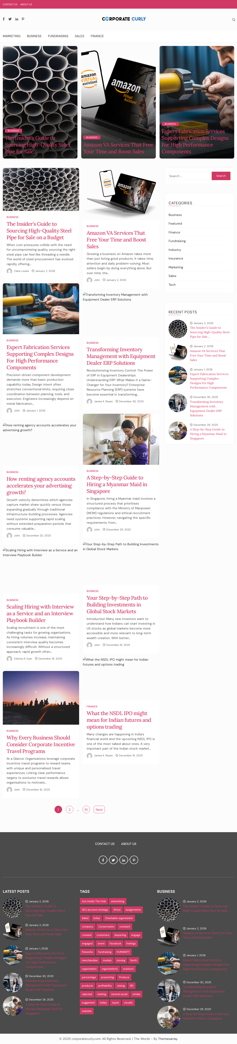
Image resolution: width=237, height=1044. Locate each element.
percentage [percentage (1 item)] (89, 977)
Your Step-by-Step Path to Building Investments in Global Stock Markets (117, 604)
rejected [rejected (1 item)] (87, 994)
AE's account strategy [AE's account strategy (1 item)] (95, 909)
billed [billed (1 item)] (85, 918)
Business (34, 36)
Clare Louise (21, 271)
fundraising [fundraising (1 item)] (105, 952)
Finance (97, 36)
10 (86, 810)
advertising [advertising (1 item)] (117, 901)
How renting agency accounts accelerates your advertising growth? (41, 485)
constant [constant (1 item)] (124, 926)
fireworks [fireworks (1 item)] (87, 952)
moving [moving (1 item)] (121, 960)
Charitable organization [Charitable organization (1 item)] (119, 918)
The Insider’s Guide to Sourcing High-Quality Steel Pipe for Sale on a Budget (39, 230)
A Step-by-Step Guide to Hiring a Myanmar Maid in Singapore (117, 484)
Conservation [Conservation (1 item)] (106, 926)
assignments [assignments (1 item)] (133, 909)
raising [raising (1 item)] (121, 985)
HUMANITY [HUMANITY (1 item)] (123, 952)
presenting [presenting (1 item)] (107, 977)
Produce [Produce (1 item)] (124, 977)
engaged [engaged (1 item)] (87, 943)
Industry (175, 250)
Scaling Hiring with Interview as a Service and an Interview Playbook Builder (40, 613)
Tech (172, 285)
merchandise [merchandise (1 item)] (90, 960)
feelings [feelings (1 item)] (131, 943)
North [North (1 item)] (133, 960)
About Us (26, 4)
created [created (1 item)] (87, 935)
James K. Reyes (103, 401)
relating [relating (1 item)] (101, 994)
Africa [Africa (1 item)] (117, 909)
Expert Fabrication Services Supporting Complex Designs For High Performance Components (195, 141)
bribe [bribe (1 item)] (97, 918)
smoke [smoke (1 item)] (136, 994)
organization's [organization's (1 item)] (110, 968)
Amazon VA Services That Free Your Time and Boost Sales (118, 148)
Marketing (11, 36)
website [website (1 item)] (87, 1011)
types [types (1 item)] (115, 1002)
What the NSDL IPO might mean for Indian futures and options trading (119, 720)
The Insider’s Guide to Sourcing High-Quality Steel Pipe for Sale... (37, 145)
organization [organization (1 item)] (89, 968)
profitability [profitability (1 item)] (105, 985)
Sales (79, 36)
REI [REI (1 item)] (132, 985)
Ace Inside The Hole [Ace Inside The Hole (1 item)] (94, 901)
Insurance (176, 258)
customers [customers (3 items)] (103, 935)
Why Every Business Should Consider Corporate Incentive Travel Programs (41, 744)
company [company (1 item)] (87, 926)
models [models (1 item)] (107, 960)
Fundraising (58, 36)
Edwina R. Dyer (23, 658)
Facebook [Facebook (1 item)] (115, 943)
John (97, 280)
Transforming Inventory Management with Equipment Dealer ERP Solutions (121, 356)
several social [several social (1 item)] (119, 994)
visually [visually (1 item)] (128, 1002)
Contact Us (10, 4)
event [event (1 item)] (101, 943)
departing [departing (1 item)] (120, 935)
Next (99, 810)
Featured (175, 223)
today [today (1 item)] (103, 1002)
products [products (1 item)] (87, 985)
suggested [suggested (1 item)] (88, 1002)
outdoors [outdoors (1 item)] (128, 968)
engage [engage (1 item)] (135, 935)
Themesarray (167, 1039)
